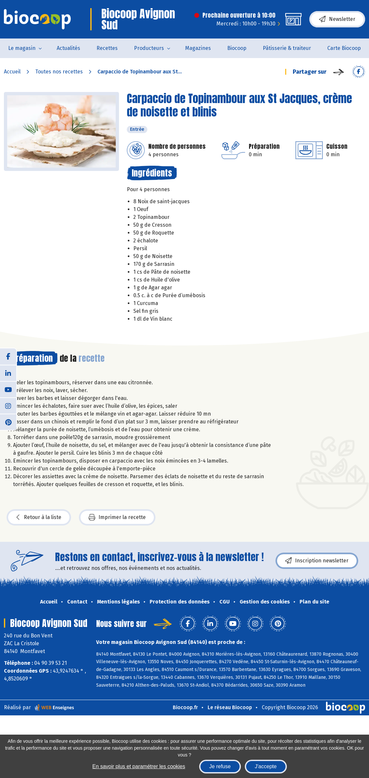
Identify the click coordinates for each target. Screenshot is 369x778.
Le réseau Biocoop (230, 707)
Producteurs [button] (149, 48)
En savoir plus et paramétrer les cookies (138, 766)
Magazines (198, 48)
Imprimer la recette (117, 517)
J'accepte (266, 766)
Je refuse (220, 766)
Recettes (107, 48)
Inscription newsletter (316, 560)
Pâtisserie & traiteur (287, 48)
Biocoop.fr (185, 707)
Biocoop (236, 48)
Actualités (68, 48)
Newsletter (337, 19)
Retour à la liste (38, 517)
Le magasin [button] (22, 48)
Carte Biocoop (344, 48)
